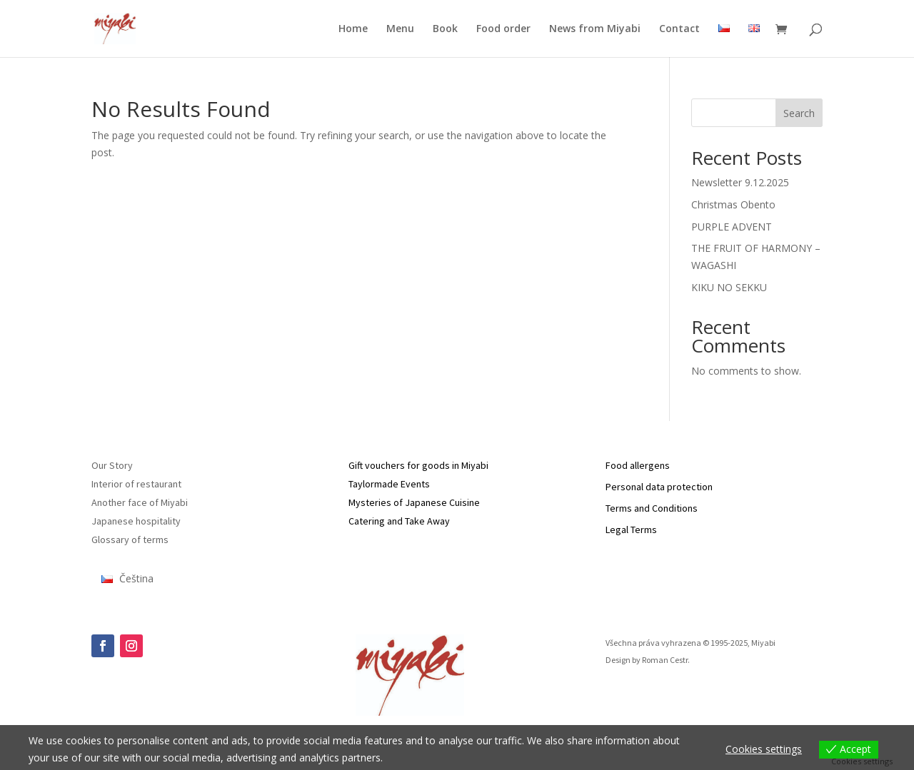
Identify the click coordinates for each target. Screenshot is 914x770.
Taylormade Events (389, 483)
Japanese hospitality (136, 521)
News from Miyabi (595, 29)
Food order (503, 29)
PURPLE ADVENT (731, 226)
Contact (679, 29)
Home (353, 29)
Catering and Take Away (399, 521)
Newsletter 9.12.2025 (740, 182)
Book (445, 29)
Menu (400, 29)
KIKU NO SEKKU (729, 287)
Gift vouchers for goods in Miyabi (418, 465)
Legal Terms (631, 529)
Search (799, 113)
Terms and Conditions (652, 508)
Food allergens (638, 465)
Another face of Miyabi (139, 502)
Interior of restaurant (136, 483)
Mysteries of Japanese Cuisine (414, 502)
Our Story (112, 465)
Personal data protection (659, 486)
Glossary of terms (130, 539)
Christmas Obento (733, 204)
